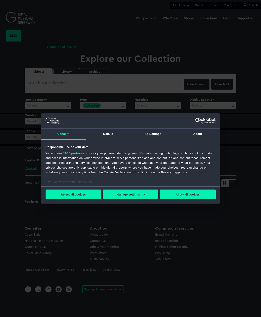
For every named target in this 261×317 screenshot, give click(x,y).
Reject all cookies (73, 194)
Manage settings (131, 194)
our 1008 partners (70, 153)
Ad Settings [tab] (152, 133)
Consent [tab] (63, 133)
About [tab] (197, 133)
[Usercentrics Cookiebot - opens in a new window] (198, 121)
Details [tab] (108, 133)
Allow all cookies (188, 194)
